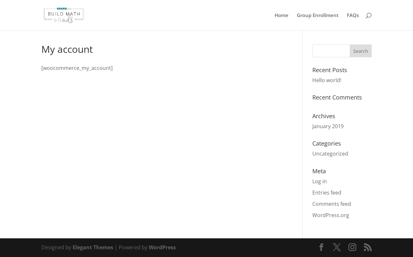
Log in (319, 181)
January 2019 (328, 126)
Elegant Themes (93, 247)
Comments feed (331, 203)
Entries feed (326, 192)
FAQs (353, 15)
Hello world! (326, 80)
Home (281, 15)
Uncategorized (330, 153)
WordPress (162, 247)
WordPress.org (330, 215)
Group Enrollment (317, 15)
